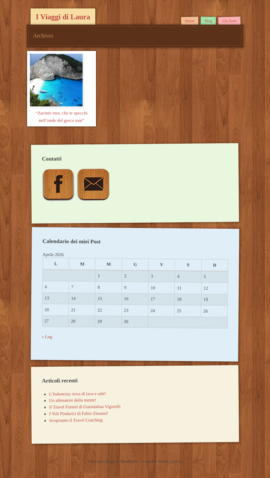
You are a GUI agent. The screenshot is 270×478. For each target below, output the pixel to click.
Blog (208, 21)
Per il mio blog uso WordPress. (114, 461)
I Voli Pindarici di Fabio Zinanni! (78, 413)
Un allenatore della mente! (72, 400)
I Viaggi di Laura (63, 17)
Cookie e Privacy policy (162, 461)
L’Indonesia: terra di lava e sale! (77, 393)
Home (189, 21)
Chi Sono (229, 20)
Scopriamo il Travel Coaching (76, 420)
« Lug (47, 336)
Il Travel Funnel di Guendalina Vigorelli (85, 407)
